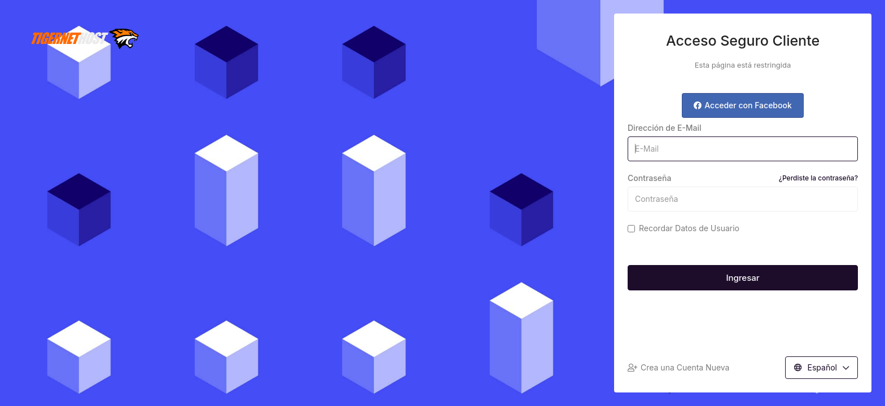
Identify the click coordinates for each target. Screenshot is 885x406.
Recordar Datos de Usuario (683, 228)
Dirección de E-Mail (665, 128)
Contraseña (743, 178)
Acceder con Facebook (743, 105)
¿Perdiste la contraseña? (818, 178)
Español (821, 367)
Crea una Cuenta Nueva (678, 367)
